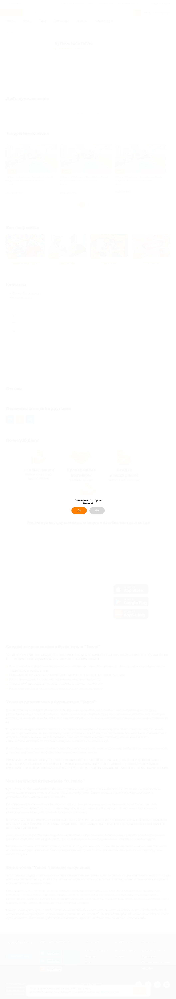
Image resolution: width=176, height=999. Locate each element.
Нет (97, 510)
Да (79, 510)
